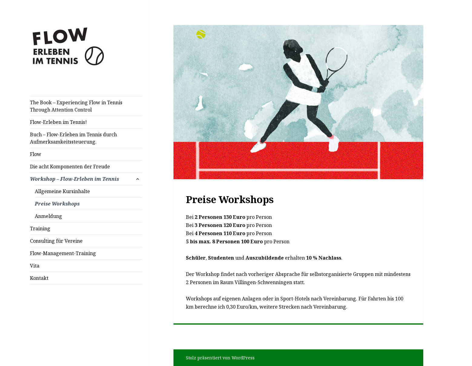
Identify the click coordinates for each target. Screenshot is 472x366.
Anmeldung (48, 216)
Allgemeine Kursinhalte (62, 191)
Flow (35, 154)
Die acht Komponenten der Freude (70, 166)
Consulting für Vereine (56, 241)
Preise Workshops (57, 203)
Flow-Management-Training (63, 253)
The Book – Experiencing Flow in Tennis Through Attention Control (76, 106)
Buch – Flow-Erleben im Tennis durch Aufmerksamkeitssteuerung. (73, 138)
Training (40, 228)
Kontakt (39, 278)
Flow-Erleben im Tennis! (58, 122)
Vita (34, 265)
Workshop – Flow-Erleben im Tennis (74, 179)
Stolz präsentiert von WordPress (220, 358)
